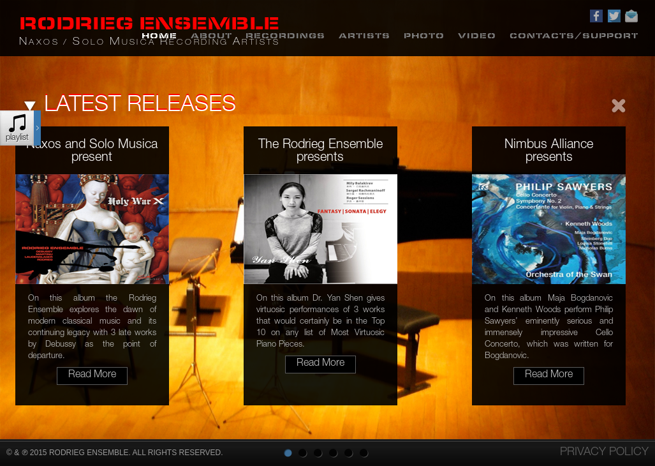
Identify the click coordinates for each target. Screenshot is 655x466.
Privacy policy (604, 452)
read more (92, 375)
